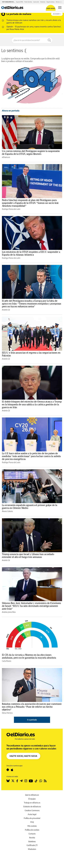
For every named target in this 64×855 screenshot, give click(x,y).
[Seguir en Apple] (12, 769)
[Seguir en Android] (7, 769)
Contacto (32, 834)
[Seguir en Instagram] (25, 780)
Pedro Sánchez (28, 2)
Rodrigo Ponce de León (11, 209)
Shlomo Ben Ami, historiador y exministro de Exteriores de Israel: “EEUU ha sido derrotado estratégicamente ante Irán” (31, 606)
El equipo (32, 799)
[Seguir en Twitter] (12, 780)
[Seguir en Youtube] (31, 780)
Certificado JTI (32, 845)
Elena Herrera (7, 713)
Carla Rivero (6, 661)
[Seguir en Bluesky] (8, 780)
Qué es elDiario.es (32, 795)
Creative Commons (32, 810)
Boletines (32, 841)
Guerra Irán (36, 2)
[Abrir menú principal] (59, 7)
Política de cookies (32, 830)
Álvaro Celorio (7, 511)
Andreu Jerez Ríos (9, 612)
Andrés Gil (6, 310)
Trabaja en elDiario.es (32, 803)
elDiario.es (6, 157)
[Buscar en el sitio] (29, 40)
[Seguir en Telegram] (21, 780)
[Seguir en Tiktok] (36, 780)
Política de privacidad (32, 818)
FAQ (32, 822)
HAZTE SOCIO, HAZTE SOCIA (23, 756)
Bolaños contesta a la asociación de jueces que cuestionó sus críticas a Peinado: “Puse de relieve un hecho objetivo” (31, 707)
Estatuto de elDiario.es (32, 806)
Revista (32, 837)
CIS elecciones (59, 2)
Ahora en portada (10, 110)
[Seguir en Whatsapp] (40, 780)
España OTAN (19, 2)
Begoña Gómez (50, 2)
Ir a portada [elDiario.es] (32, 720)
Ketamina (42, 2)
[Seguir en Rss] (45, 780)
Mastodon (32, 849)
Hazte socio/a (50, 8)
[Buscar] (49, 40)
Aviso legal (32, 814)
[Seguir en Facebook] (17, 780)
